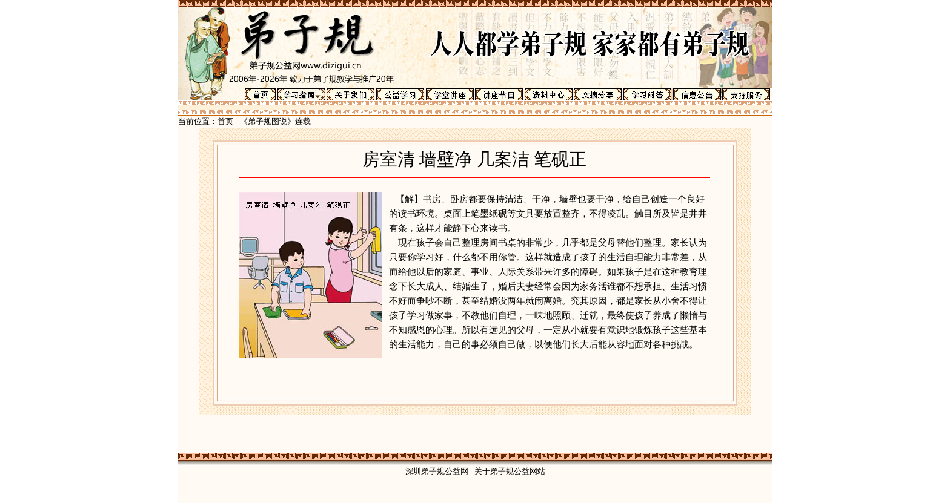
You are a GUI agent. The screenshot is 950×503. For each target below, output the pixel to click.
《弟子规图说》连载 (275, 121)
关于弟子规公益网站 (509, 471)
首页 (225, 121)
